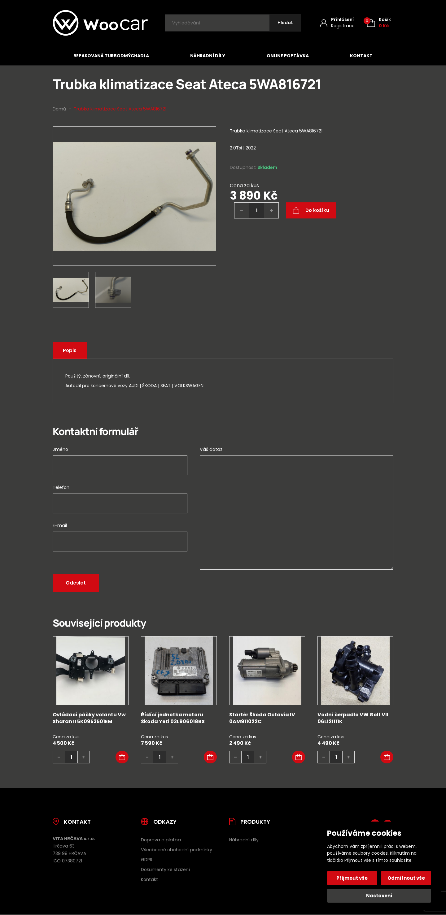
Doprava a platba (161, 840)
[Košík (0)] (379, 22)
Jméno (60, 449)
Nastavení (379, 895)
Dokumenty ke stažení (165, 869)
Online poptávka (288, 56)
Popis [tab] (70, 350)
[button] (122, 757)
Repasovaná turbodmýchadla (111, 56)
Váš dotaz (211, 449)
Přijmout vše (352, 878)
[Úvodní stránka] (100, 23)
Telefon (61, 487)
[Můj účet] (337, 22)
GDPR (146, 860)
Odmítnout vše (406, 878)
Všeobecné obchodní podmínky (176, 850)
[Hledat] (285, 23)
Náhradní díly (207, 56)
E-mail (60, 525)
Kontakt (361, 56)
